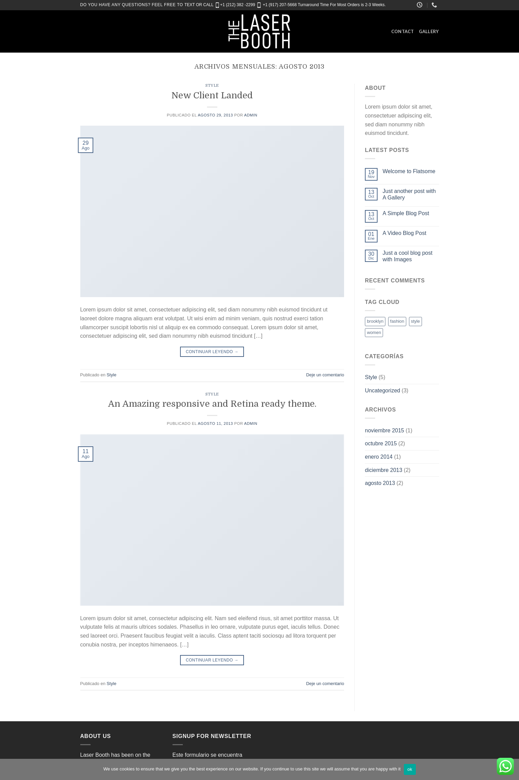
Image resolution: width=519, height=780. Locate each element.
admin (250, 115)
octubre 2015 (381, 443)
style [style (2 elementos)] (415, 321)
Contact (402, 31)
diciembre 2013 (383, 470)
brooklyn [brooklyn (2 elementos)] (375, 321)
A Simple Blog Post (406, 213)
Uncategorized (382, 390)
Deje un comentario (325, 374)
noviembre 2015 (384, 430)
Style (212, 85)
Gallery (429, 31)
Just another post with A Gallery (409, 194)
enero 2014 (379, 457)
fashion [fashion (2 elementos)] (397, 321)
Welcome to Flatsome (409, 171)
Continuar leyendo (212, 352)
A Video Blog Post (404, 233)
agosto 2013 (380, 483)
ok (409, 769)
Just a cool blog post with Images (408, 256)
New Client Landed (212, 95)
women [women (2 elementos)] (374, 332)
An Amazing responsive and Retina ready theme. (212, 404)
